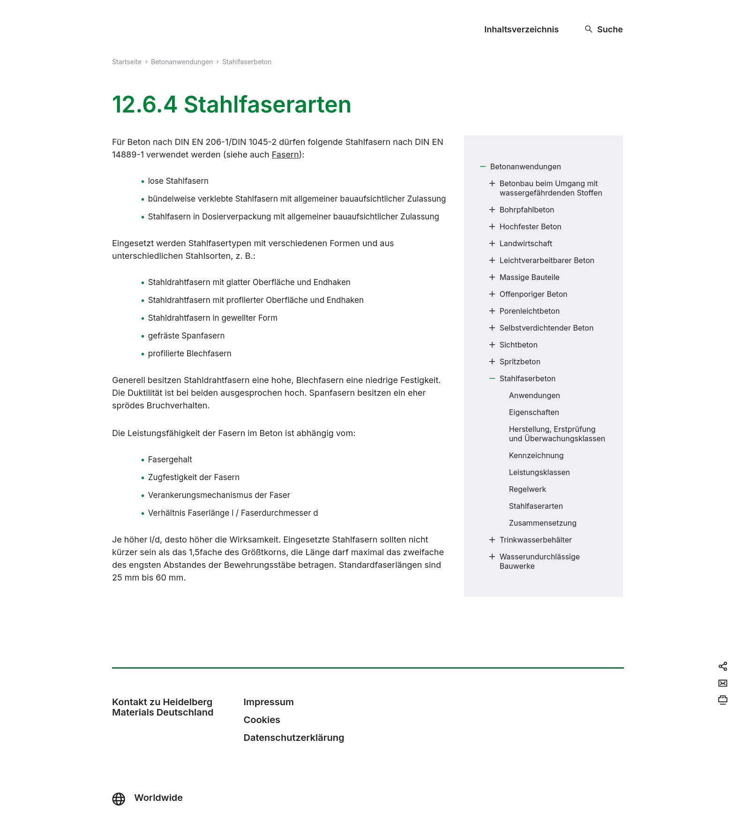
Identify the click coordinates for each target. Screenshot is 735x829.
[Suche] (604, 29)
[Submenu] (483, 166)
